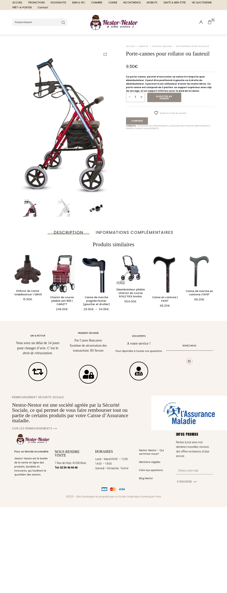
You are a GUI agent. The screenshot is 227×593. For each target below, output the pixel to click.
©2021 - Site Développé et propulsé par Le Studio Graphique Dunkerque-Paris (113, 582)
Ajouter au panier (164, 97)
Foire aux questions (151, 556)
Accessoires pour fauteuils (192, 46)
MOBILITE (143, 46)
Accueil (130, 46)
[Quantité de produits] (135, 97)
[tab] (68, 232)
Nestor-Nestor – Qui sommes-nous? (151, 537)
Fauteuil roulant (162, 46)
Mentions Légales (149, 548)
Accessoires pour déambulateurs (153, 125)
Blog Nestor (146, 564)
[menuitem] (17, 2)
